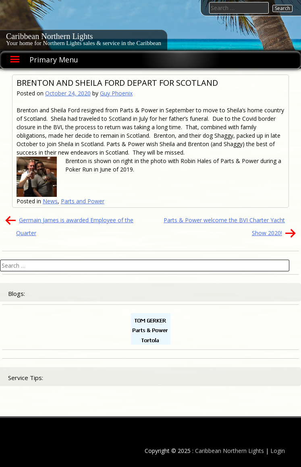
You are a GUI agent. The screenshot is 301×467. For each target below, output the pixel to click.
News (50, 201)
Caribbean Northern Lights (49, 36)
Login (277, 451)
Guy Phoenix (116, 93)
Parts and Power (82, 201)
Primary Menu (53, 59)
